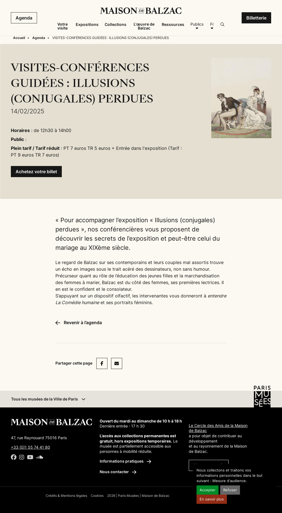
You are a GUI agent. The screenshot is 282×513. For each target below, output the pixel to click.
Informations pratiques (125, 461)
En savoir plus (212, 499)
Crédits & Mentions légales (66, 496)
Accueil (19, 38)
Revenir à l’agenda (78, 322)
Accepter (207, 490)
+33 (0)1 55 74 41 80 (30, 447)
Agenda (24, 18)
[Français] (212, 26)
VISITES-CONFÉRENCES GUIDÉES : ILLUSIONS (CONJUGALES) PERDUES (110, 38)
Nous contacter (118, 471)
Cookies (97, 496)
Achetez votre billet (36, 171)
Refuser (230, 490)
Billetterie (256, 18)
